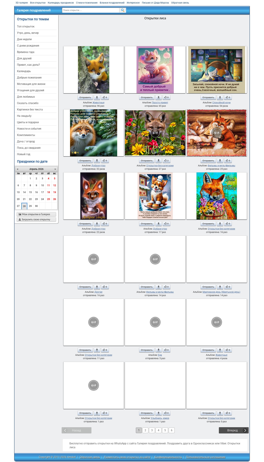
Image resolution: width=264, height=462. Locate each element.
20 (18, 199)
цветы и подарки (28, 122)
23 (36, 199)
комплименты (26, 135)
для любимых (26, 96)
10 (42, 185)
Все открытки (37, 2)
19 (54, 192)
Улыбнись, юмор (160, 418)
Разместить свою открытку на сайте (127, 457)
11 (48, 185)
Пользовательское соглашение (205, 457)
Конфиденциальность (168, 457)
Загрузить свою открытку (34, 219)
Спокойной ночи (221, 102)
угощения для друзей (30, 90)
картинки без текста (30, 109)
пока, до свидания (29, 147)
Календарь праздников (61, 2)
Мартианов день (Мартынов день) (221, 292)
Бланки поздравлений (112, 2)
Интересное (133, 2)
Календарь (24, 71)
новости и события (29, 128)
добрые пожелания (29, 77)
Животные (98, 102)
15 (30, 192)
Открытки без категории (160, 165)
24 (42, 199)
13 (18, 192)
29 (30, 206)
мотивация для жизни (31, 84)
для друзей (24, 58)
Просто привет (160, 102)
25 (48, 199)
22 (30, 199)
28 (24, 206)
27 (18, 206)
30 (36, 206)
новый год (23, 154)
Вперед (232, 430)
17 (42, 192)
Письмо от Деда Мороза (155, 2)
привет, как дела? (28, 64)
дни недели (24, 39)
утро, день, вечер (28, 32)
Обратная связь (180, 2)
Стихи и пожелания (86, 2)
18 (48, 192)
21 (24, 199)
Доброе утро (98, 165)
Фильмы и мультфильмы (221, 165)
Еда (160, 355)
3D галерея (22, 2)
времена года (25, 52)
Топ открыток (26, 26)
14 (24, 192)
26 (54, 199)
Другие (98, 292)
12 (54, 185)
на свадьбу (24, 115)
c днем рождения (28, 45)
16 (36, 192)
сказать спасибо (27, 103)
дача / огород (26, 141)
